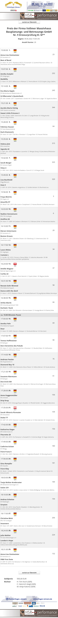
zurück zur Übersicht (29, 22)
